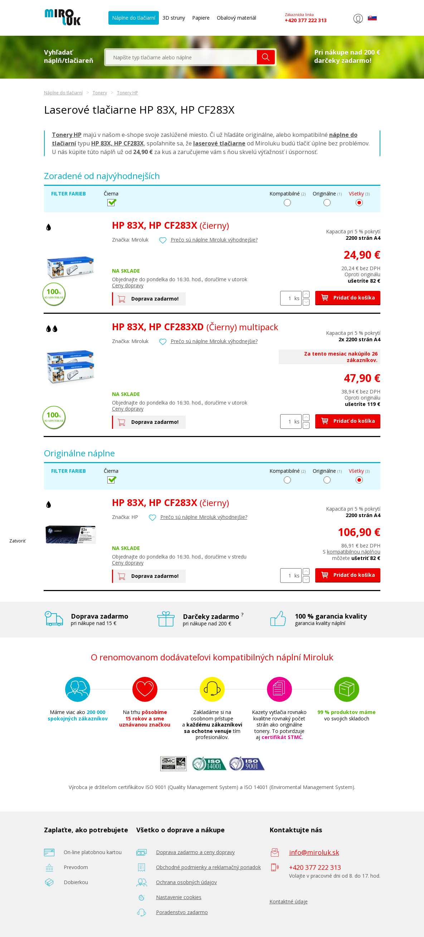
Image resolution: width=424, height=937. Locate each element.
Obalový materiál (236, 17)
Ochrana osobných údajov (186, 882)
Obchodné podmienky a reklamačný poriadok (208, 867)
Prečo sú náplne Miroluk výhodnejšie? (214, 239)
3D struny (173, 17)
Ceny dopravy (127, 285)
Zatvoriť (17, 541)
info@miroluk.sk (314, 852)
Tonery (100, 93)
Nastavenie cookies (178, 897)
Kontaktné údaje (288, 901)
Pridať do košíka (348, 297)
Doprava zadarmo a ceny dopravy (195, 852)
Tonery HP (127, 93)
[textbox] (181, 57)
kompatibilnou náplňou (353, 551)
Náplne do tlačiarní (133, 17)
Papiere (201, 17)
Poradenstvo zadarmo (182, 912)
